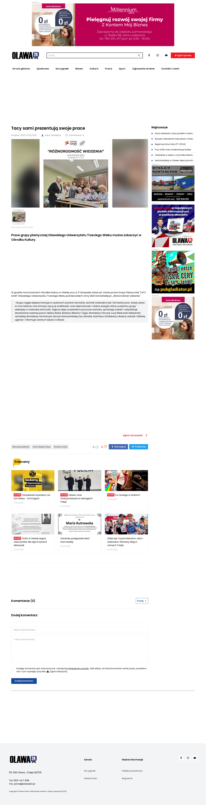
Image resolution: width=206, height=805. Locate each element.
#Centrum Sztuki (60, 447)
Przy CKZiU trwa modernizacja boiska (171, 149)
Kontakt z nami (170, 68)
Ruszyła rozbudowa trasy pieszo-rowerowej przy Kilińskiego (173, 138)
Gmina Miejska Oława (42, 447)
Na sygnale (62, 68)
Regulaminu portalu (79, 668)
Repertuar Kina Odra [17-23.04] (168, 144)
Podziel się (138, 446)
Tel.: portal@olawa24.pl (22, 783)
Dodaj (142, 600)
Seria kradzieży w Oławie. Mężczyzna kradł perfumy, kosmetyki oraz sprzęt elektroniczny (173, 160)
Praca (108, 68)
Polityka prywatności (132, 770)
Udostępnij (118, 446)
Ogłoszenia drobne (143, 68)
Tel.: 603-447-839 (19, 780)
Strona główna (21, 68)
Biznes (79, 68)
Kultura (94, 68)
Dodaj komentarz (24, 680)
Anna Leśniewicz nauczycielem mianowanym (173, 133)
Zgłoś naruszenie (135, 435)
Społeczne (43, 68)
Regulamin (127, 778)
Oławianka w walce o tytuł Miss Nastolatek (173, 155)
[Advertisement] (103, 98)
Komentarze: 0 (74, 135)
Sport (122, 68)
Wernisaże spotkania (20, 447)
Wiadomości (90, 778)
